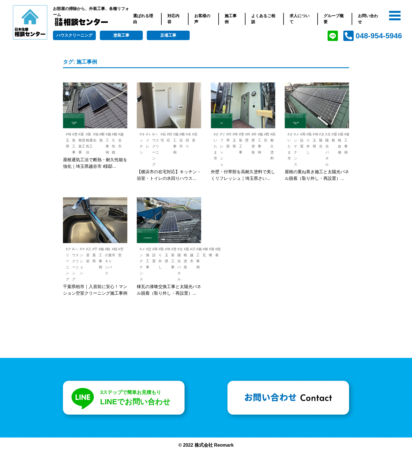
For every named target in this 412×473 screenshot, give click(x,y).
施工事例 (231, 18)
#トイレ (148, 140)
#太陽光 (321, 140)
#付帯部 (229, 140)
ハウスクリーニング (74, 35)
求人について (300, 18)
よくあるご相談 (263, 18)
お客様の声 (202, 18)
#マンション (82, 261)
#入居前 (89, 255)
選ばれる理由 (143, 18)
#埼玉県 (68, 140)
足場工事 (168, 35)
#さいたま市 (216, 146)
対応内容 (173, 18)
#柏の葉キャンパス (108, 261)
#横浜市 (182, 140)
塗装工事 (121, 35)
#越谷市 (121, 140)
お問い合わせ (368, 18)
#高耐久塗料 (273, 146)
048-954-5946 (379, 35)
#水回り (188, 140)
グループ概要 (334, 18)
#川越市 (192, 255)
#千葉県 (95, 255)
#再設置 (303, 140)
